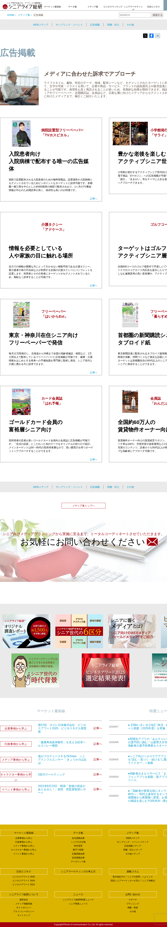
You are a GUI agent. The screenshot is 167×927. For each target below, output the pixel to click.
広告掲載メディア (132, 846)
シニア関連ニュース (78, 903)
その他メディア (132, 854)
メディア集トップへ (83, 505)
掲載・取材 (132, 907)
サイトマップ (23, 915)
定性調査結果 (78, 857)
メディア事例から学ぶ (23, 846)
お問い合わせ (132, 894)
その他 (130, 24)
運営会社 (24, 899)
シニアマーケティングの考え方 (133, 9)
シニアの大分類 (78, 842)
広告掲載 (95, 24)
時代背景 (78, 846)
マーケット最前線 (52, 6)
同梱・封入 (113, 24)
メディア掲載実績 (23, 903)
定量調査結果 (78, 854)
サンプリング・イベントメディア (133, 842)
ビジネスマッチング (113, 6)
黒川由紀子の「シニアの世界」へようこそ (133, 877)
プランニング (132, 903)
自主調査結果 (78, 838)
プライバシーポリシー (23, 911)
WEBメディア (41, 24)
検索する (158, 15)
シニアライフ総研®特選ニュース (78, 899)
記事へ (93, 198)
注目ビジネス (153, 6)
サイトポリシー (23, 907)
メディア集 (93, 6)
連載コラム (133, 871)
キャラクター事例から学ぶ (23, 850)
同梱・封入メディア (132, 850)
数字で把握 (78, 850)
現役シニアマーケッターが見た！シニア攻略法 (133, 880)
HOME (10, 15)
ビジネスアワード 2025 (24, 877)
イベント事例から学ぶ (23, 854)
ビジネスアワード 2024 (24, 880)
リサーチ (133, 899)
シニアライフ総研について (23, 894)
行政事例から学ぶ (23, 842)
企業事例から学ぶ (23, 838)
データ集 (72, 6)
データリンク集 (78, 861)
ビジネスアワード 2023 (24, 884)
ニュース (78, 894)
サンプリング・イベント (69, 24)
